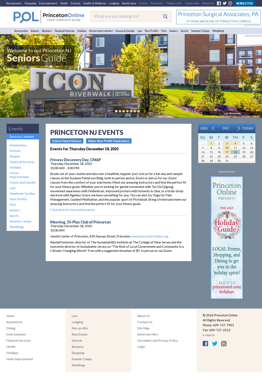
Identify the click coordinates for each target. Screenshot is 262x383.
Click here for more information (72, 210)
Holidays (12, 353)
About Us (208, 3)
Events (143, 3)
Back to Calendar (22, 136)
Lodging (114, 3)
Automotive (21, 30)
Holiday (81, 30)
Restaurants (14, 3)
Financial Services (65, 30)
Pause (145, 111)
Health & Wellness (94, 3)
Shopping (30, 3)
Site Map (143, 328)
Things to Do (174, 3)
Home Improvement (101, 30)
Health (10, 346)
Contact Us (145, 322)
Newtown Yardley (22, 193)
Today (247, 128)
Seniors (173, 30)
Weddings (218, 30)
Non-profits (80, 328)
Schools (75, 3)
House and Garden (23, 182)
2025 (204, 128)
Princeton (157, 3)
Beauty (35, 30)
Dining (10, 328)
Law (139, 30)
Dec (226, 128)
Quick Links (192, 3)
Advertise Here (147, 334)
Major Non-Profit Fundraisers (108, 141)
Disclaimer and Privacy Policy (157, 340)
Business (47, 30)
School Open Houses (66, 141)
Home (10, 316)
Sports (185, 30)
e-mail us (209, 335)
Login (141, 346)
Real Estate (129, 3)
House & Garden (125, 30)
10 (226, 148)
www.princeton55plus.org (150, 236)
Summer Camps (200, 30)
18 (235, 152)
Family (64, 3)
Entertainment (48, 3)
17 (226, 152)
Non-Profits (151, 30)
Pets (163, 30)
